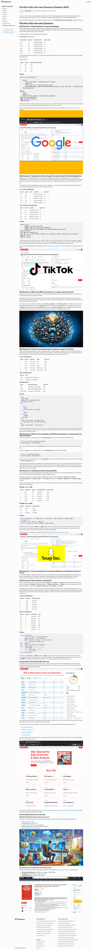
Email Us (38, 947)
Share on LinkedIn (9, 32)
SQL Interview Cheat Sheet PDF (43, 925)
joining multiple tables (45, 810)
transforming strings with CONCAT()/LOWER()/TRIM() (65, 810)
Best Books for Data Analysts (43, 933)
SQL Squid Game (40, 935)
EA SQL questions (26, 734)
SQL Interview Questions (64, 922)
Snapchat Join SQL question (62, 532)
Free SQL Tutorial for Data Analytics (44, 922)
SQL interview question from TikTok (56, 246)
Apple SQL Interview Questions (65, 945)
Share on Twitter (9, 29)
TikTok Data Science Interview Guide (67, 933)
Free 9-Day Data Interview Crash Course (46, 920)
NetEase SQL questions (27, 729)
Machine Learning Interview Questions (67, 929)
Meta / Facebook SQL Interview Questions (68, 939)
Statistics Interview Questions (65, 927)
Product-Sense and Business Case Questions (32, 824)
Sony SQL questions (27, 732)
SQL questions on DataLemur (58, 665)
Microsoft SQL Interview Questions (66, 943)
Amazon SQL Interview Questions (66, 937)
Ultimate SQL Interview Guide (43, 927)
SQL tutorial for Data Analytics (28, 738)
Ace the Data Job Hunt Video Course (45, 929)
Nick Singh (28, 10)
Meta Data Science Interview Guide (66, 931)
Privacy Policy (39, 943)
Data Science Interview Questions (66, 920)
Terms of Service (40, 945)
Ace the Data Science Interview (62, 869)
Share (88, 1)
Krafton (22, 16)
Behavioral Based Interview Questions (31, 827)
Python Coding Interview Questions (66, 925)
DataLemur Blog (40, 941)
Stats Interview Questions (28, 821)
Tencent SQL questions (27, 726)
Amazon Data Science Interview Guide (67, 935)
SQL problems (37, 17)
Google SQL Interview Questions (66, 941)
